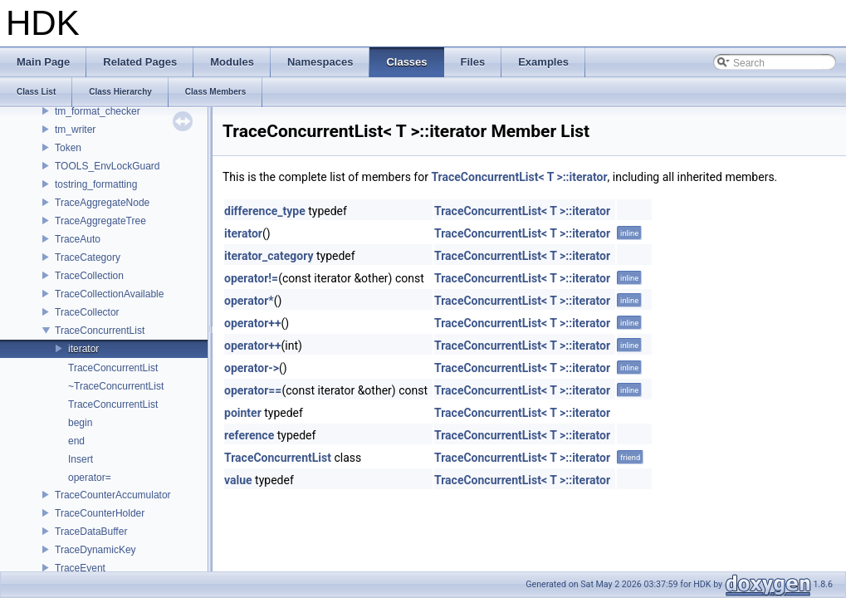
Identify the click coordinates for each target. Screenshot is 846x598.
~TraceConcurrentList (116, 386)
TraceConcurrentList (99, 330)
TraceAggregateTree (100, 221)
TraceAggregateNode (102, 202)
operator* (249, 300)
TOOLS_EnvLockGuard (107, 166)
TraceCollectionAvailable (109, 294)
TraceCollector (87, 312)
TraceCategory (87, 257)
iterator (83, 349)
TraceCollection (89, 276)
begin (80, 423)
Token (68, 148)
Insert (80, 459)
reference (249, 435)
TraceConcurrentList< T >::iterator (519, 177)
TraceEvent (80, 568)
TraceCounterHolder (99, 513)
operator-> (251, 368)
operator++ (252, 323)
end (76, 441)
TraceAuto (77, 239)
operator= (89, 477)
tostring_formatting (96, 184)
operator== (252, 390)
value (238, 480)
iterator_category (269, 255)
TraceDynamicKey (95, 550)
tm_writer (75, 129)
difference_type (265, 211)
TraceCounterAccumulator (113, 495)
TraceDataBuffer (91, 531)
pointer (243, 412)
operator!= (251, 278)
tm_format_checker (97, 111)
